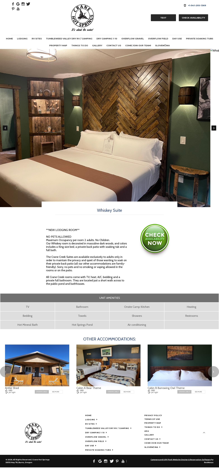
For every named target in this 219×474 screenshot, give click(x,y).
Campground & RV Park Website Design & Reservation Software (181, 466)
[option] (109, 131)
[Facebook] (13, 3)
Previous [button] (5, 131)
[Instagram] (23, 3)
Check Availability (193, 17)
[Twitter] (28, 3)
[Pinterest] (13, 8)
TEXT (163, 17)
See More (55, 398)
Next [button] (213, 131)
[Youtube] (18, 8)
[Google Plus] (18, 3)
